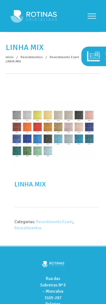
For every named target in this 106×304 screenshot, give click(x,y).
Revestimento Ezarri (54, 221)
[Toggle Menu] (92, 16)
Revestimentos (28, 228)
